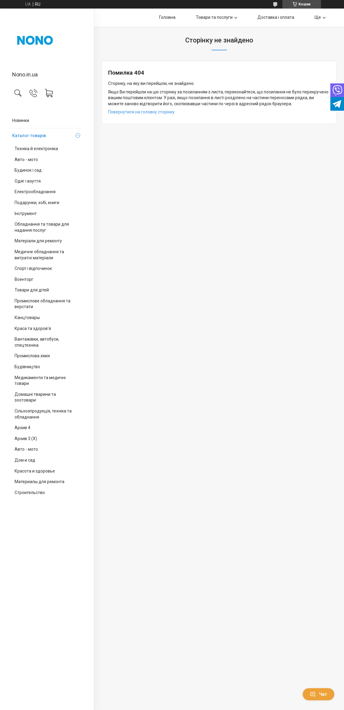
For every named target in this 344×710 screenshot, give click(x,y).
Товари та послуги (214, 17)
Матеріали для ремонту (38, 240)
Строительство (30, 492)
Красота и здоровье (35, 471)
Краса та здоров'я (33, 328)
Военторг (24, 279)
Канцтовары (27, 317)
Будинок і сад (28, 170)
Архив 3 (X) (26, 438)
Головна (167, 17)
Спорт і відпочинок (33, 268)
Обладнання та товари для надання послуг (42, 227)
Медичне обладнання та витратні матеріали (39, 254)
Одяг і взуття (28, 181)
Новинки (20, 120)
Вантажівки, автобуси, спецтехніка (37, 342)
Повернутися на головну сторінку (141, 111)
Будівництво (27, 366)
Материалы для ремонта (39, 481)
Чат (318, 694)
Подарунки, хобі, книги (37, 202)
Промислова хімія (32, 355)
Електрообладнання (35, 191)
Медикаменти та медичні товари (40, 380)
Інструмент (26, 213)
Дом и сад (25, 460)
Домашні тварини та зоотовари (35, 397)
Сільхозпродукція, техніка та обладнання (43, 414)
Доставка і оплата (275, 17)
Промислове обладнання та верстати (42, 303)
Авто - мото (26, 159)
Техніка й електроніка (36, 148)
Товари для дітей (32, 290)
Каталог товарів (29, 135)
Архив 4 (22, 427)
